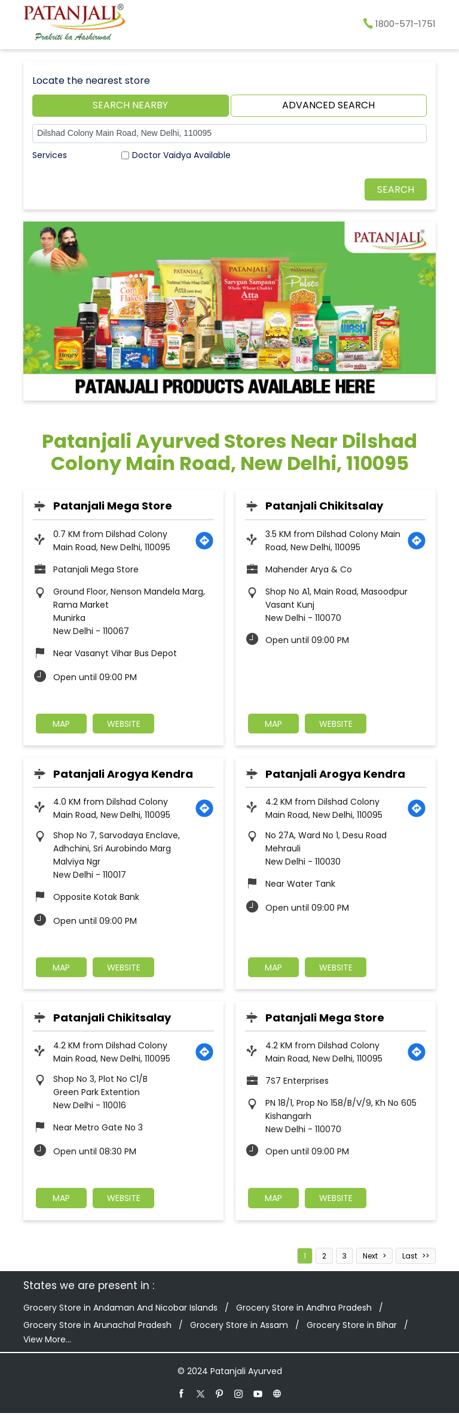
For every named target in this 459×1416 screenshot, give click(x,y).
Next (370, 1259)
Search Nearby (130, 105)
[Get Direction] (204, 540)
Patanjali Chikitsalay (324, 505)
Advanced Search (328, 105)
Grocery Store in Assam (239, 1328)
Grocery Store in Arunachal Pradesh (97, 1328)
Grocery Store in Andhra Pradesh (304, 1310)
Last (409, 1259)
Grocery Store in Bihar (352, 1328)
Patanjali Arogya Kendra (123, 774)
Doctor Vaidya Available (181, 155)
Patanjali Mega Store (112, 505)
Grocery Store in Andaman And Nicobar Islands (120, 1310)
